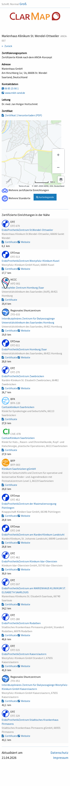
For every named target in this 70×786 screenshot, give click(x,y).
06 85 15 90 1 (10, 88)
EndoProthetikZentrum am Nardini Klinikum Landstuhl (33, 534)
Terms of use (24, 186)
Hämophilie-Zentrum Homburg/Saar (23, 287)
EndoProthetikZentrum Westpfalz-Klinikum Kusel (31, 260)
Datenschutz (59, 753)
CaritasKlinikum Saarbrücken (18, 438)
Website (24, 242)
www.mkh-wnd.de (13, 92)
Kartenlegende (45, 197)
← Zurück (7, 46)
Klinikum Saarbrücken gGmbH (19, 468)
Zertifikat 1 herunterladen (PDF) (22, 115)
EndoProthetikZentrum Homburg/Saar (24, 349)
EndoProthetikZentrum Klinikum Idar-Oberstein (30, 561)
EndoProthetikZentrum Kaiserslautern (24, 654)
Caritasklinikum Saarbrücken (18, 407)
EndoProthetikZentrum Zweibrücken (23, 376)
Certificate (10, 242)
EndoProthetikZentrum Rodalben (21, 623)
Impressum (60, 758)
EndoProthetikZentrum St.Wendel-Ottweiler (28, 230)
